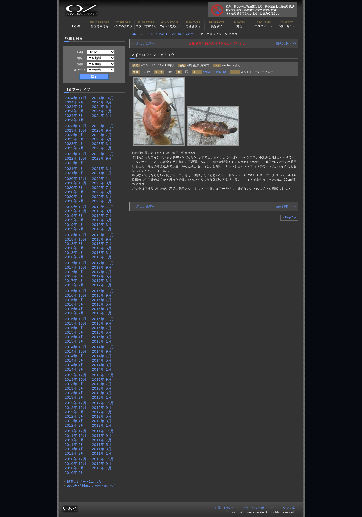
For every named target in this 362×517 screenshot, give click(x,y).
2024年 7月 (74, 106)
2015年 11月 (103, 319)
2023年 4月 (74, 143)
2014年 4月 (74, 365)
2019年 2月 (74, 229)
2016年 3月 (102, 309)
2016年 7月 (102, 300)
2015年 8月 (74, 328)
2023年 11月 (103, 126)
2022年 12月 (76, 154)
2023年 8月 (74, 135)
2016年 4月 (74, 309)
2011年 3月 (102, 449)
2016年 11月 (103, 291)
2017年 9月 (102, 267)
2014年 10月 (76, 351)
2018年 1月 (102, 257)
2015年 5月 (102, 332)
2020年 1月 (102, 201)
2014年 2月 (74, 369)
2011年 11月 (103, 431)
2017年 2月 (74, 285)
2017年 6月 (74, 276)
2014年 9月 (102, 351)
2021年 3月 (102, 168)
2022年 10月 (76, 158)
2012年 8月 (74, 412)
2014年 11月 (103, 347)
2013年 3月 (102, 393)
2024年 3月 (74, 115)
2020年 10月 (76, 183)
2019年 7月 (102, 215)
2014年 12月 (76, 347)
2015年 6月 (74, 332)
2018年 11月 (103, 235)
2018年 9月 (102, 239)
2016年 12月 (76, 291)
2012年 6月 (74, 416)
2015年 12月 (76, 319)
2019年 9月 (102, 211)
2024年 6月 (102, 106)
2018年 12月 (76, 235)
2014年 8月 (74, 356)
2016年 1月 (102, 313)
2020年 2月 (74, 201)
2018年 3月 (102, 252)
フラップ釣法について (146, 24)
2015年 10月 (76, 323)
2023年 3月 (102, 143)
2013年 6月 (74, 388)
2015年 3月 (102, 337)
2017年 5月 (102, 276)
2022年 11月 (103, 154)
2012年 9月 (102, 407)
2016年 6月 (74, 304)
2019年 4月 (74, 224)
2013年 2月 (74, 397)
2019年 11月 (103, 207)
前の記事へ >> (286, 43)
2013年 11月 (103, 375)
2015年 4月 (74, 337)
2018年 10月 (76, 239)
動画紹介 (239, 24)
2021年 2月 (74, 173)
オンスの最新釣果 (123, 24)
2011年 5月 (102, 444)
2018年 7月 (102, 243)
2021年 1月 (102, 173)
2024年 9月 (74, 102)
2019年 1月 (102, 229)
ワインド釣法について (169, 24)
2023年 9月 (102, 130)
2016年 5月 (102, 304)
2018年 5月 (102, 248)
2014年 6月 (74, 360)
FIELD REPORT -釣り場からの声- (169, 34)
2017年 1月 (102, 285)
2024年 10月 (103, 98)
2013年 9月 (102, 379)
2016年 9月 (102, 295)
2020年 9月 (102, 183)
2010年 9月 (102, 463)
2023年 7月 (102, 135)
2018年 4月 (74, 252)
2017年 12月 (76, 263)
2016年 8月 (74, 300)
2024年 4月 (102, 111)
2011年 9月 (102, 435)
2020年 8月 (74, 187)
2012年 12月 (76, 403)
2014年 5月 (102, 360)
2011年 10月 (76, 435)
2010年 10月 (76, 463)
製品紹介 (216, 24)
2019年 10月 (76, 211)
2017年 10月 (76, 267)
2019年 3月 (102, 224)
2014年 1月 (102, 369)
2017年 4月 (74, 280)
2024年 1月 (74, 120)
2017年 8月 (74, 272)
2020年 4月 (74, 196)
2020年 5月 (102, 192)
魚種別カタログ (193, 24)
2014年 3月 (102, 365)
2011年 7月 (102, 440)
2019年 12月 (76, 207)
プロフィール (263, 24)
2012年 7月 (102, 412)
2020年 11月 (103, 178)
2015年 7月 (102, 328)
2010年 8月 (74, 468)
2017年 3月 (102, 280)
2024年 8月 (102, 102)
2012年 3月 (102, 421)
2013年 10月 (76, 379)
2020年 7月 (102, 187)
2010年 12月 (76, 459)
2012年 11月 (103, 403)
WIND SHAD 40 (214, 72)
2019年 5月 (102, 220)
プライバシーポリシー (258, 508)
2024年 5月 (74, 111)
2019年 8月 (74, 215)
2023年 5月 (102, 139)
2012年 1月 (102, 425)
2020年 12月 (76, 178)
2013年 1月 (102, 397)
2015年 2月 (74, 341)
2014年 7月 (102, 356)
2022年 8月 (74, 163)
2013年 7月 (102, 384)
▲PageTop (289, 217)
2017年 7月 (102, 272)
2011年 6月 (74, 444)
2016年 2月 (74, 313)
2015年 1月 (102, 341)
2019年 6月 (74, 220)
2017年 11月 (103, 263)
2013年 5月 (102, 388)
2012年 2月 (74, 425)
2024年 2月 (102, 115)
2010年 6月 (74, 472)
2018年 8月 (74, 243)
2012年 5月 (102, 416)
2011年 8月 (74, 440)
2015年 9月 (102, 323)
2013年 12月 (76, 375)
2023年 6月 (74, 139)
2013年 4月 (74, 393)
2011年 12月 (76, 431)
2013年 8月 (74, 384)
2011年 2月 (74, 453)
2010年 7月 (102, 468)
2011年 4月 (74, 449)
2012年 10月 (76, 407)
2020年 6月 (74, 192)
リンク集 (289, 508)
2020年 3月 (102, 196)
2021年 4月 (74, 168)
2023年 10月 (76, 130)
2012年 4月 (74, 421)
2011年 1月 (102, 453)
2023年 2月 (74, 148)
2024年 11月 (76, 98)
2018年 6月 (74, 248)
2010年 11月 (103, 459)
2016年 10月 (76, 295)
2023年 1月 (102, 148)
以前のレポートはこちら (84, 481)
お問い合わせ (286, 24)
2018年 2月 (74, 257)
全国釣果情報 (99, 24)
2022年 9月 (102, 158)
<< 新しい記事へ (143, 43)
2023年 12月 (76, 126)
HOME (76, 24)
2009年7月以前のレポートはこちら (91, 486)
